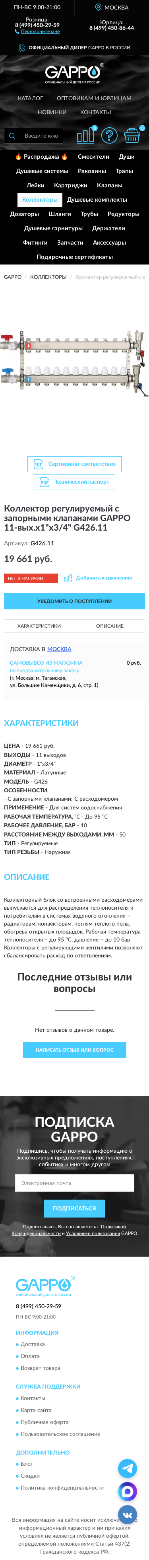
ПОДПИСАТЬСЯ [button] (74, 1209)
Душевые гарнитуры (53, 228)
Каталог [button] (30, 98)
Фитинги (35, 243)
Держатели (108, 228)
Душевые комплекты (97, 200)
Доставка (33, 1345)
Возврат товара (40, 1368)
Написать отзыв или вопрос (75, 1050)
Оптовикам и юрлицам (94, 98)
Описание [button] (110, 626)
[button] (37, 31)
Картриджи (70, 186)
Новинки (52, 112)
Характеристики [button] (39, 626)
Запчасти (70, 243)
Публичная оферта (45, 1422)
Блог (27, 1464)
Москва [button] (59, 649)
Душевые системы (42, 171)
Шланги (59, 214)
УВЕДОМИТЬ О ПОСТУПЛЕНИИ (74, 601)
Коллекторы (40, 200)
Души (127, 157)
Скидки (30, 1476)
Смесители (93, 157)
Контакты (95, 112)
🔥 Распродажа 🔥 (41, 157)
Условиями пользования (93, 1233)
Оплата (30, 1357)
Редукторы (123, 214)
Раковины (92, 171)
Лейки (36, 186)
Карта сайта (36, 1410)
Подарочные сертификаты (75, 257)
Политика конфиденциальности (62, 1488)
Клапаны (109, 186)
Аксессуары (109, 243)
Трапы (124, 171)
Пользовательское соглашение (60, 1434)
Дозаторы (24, 214)
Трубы (89, 214)
